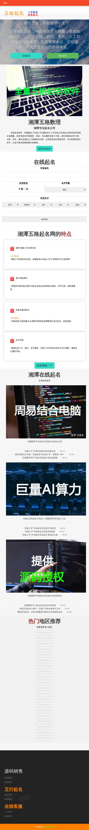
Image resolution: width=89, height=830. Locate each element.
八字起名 (16, 256)
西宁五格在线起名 (44, 721)
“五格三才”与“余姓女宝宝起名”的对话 (40, 528)
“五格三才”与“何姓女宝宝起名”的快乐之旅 (40, 535)
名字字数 (65, 183)
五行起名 (16, 318)
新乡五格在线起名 (44, 694)
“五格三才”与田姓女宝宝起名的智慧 (40, 531)
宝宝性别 (23, 183)
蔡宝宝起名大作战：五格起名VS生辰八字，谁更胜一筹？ (39, 454)
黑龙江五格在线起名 (44, 638)
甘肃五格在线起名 (44, 644)
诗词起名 (8, 799)
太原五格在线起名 (44, 688)
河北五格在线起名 (44, 677)
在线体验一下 (44, 365)
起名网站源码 (49, 827)
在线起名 (26, 55)
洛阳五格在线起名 (44, 699)
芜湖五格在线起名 (44, 705)
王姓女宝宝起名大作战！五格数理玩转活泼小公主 (44, 518)
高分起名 (62, 55)
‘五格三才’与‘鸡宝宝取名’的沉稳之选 (39, 451)
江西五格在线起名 (44, 666)
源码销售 (8, 778)
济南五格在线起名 (44, 660)
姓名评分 (8, 795)
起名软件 (8, 816)
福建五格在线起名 (44, 727)
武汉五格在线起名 (44, 655)
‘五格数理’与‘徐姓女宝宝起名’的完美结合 (44, 596)
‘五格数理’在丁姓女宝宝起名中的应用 (40, 605)
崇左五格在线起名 (44, 649)
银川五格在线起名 (44, 671)
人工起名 (8, 811)
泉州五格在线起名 (44, 633)
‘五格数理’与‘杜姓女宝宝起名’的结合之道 (44, 441)
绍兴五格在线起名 (44, 682)
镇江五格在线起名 (44, 716)
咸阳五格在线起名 (44, 738)
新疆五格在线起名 (44, 732)
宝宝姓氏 (44, 168)
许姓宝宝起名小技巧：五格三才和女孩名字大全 (39, 608)
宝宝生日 (44, 198)
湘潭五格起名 (44, 148)
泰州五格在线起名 (44, 710)
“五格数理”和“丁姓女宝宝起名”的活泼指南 (40, 458)
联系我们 (8, 782)
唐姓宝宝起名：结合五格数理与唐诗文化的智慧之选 (39, 612)
